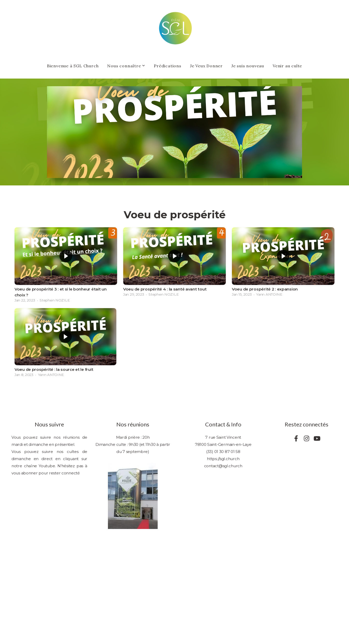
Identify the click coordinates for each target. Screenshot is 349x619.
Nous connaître (126, 65)
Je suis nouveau (247, 65)
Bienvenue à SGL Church (73, 65)
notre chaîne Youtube (33, 465)
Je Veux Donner (206, 65)
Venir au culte (287, 65)
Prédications (167, 65)
